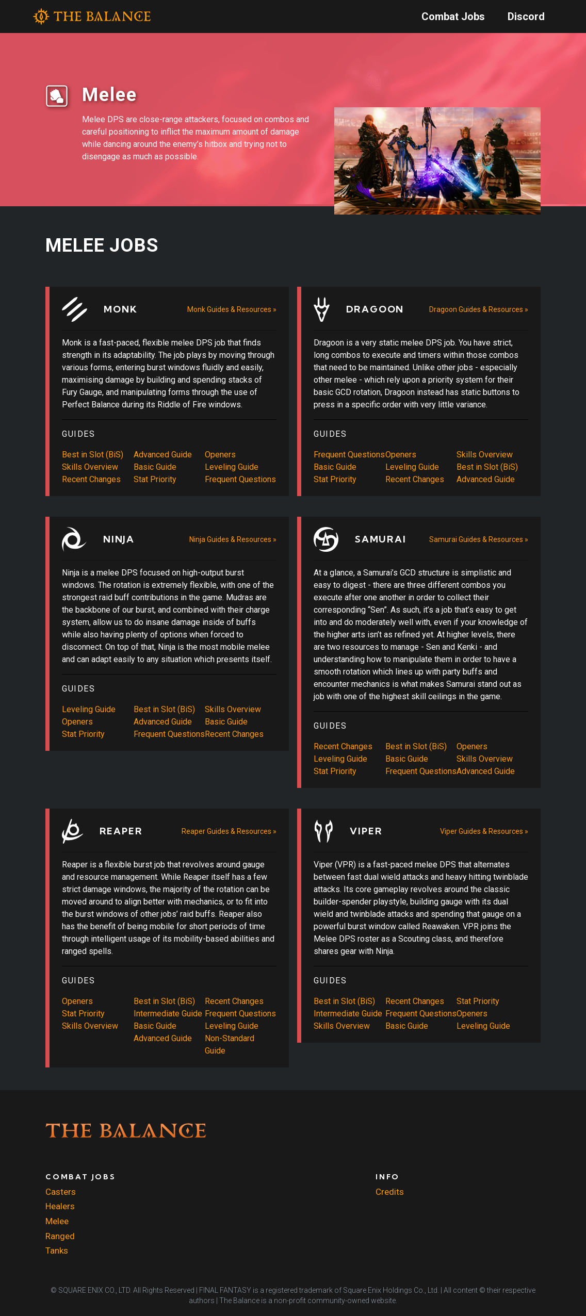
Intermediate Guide (168, 1013)
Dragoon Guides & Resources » (478, 309)
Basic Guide (155, 467)
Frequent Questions (240, 479)
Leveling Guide (231, 467)
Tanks (56, 1250)
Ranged (60, 1236)
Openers (220, 454)
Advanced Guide (163, 454)
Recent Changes (91, 479)
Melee (57, 1221)
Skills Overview (90, 467)
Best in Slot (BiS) (92, 454)
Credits (390, 1192)
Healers (60, 1206)
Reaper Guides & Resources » (229, 831)
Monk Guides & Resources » (231, 309)
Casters (60, 1192)
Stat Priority (155, 479)
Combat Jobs (453, 16)
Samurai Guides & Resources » (478, 539)
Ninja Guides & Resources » (232, 539)
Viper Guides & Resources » (484, 831)
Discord (526, 16)
